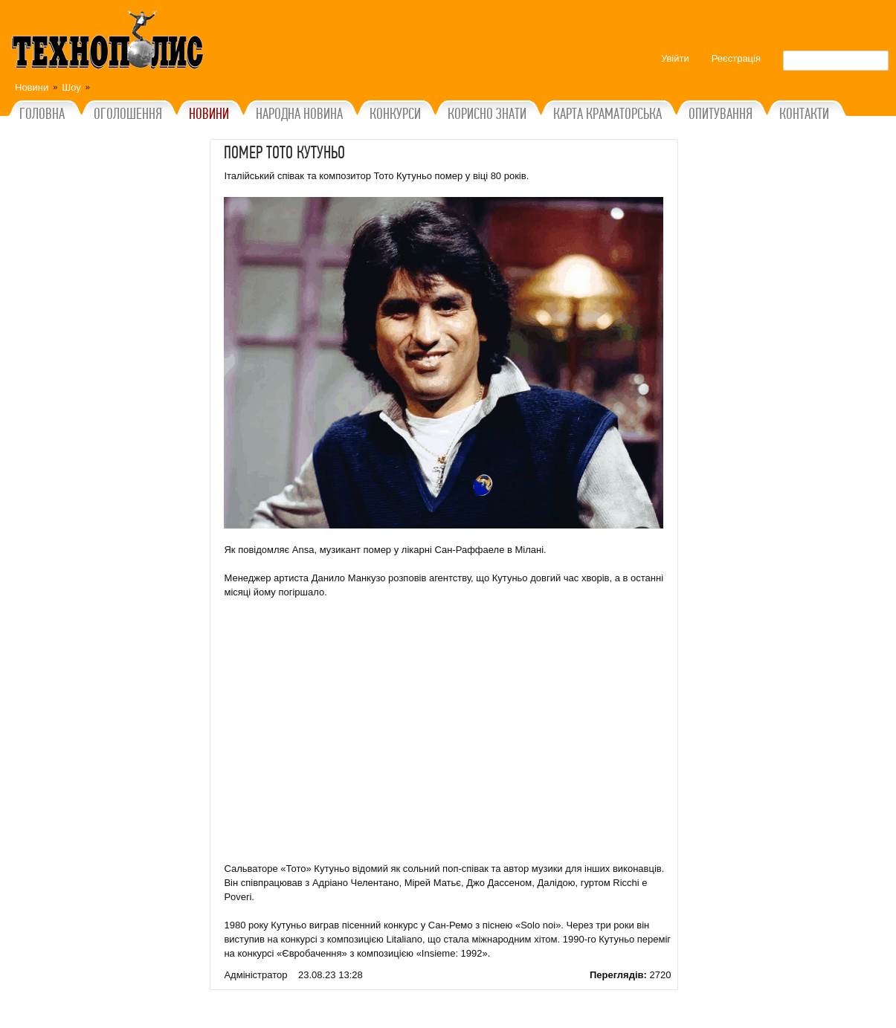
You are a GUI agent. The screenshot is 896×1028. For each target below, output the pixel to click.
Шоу (71, 87)
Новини (31, 87)
